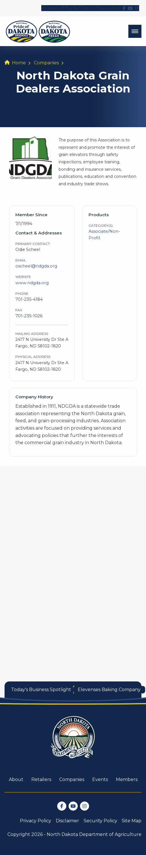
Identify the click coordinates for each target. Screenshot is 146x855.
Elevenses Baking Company (109, 689)
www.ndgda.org (32, 282)
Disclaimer (67, 820)
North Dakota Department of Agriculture (94, 834)
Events (100, 779)
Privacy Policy (35, 820)
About (16, 779)
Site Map (131, 820)
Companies (46, 62)
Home (19, 62)
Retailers (41, 779)
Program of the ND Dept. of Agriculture (80, 8)
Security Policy (100, 820)
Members (126, 779)
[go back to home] (73, 741)
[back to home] (38, 31)
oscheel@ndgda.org (36, 266)
